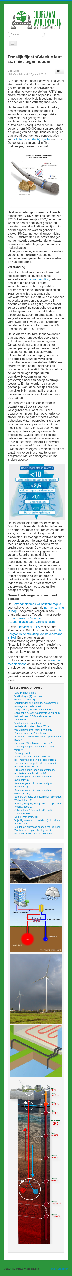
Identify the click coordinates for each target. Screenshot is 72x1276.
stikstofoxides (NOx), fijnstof (32, 139)
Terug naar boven (58, 1268)
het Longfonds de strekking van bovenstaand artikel (35, 634)
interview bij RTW (28, 627)
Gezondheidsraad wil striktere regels (36, 604)
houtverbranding (38, 279)
